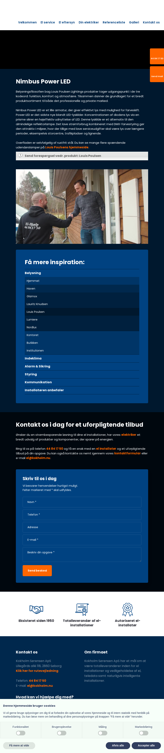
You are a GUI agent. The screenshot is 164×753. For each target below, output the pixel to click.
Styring (31, 374)
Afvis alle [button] (118, 745)
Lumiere (32, 319)
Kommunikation (38, 382)
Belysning (33, 273)
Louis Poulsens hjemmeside (66, 147)
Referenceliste (114, 22)
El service (48, 22)
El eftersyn (67, 22)
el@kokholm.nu (38, 458)
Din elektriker (89, 22)
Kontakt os (151, 22)
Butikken (32, 343)
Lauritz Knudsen (37, 304)
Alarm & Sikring (37, 366)
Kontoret (32, 335)
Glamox (32, 296)
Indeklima (33, 358)
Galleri (134, 22)
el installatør (106, 449)
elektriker (128, 435)
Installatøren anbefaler (44, 390)
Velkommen (27, 22)
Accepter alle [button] (146, 745)
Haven (31, 289)
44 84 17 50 (54, 449)
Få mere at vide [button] (19, 745)
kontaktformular (127, 453)
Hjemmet (33, 281)
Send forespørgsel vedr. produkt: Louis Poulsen (59, 155)
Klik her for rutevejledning (37, 671)
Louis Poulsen (35, 312)
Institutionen (35, 350)
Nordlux (32, 327)
